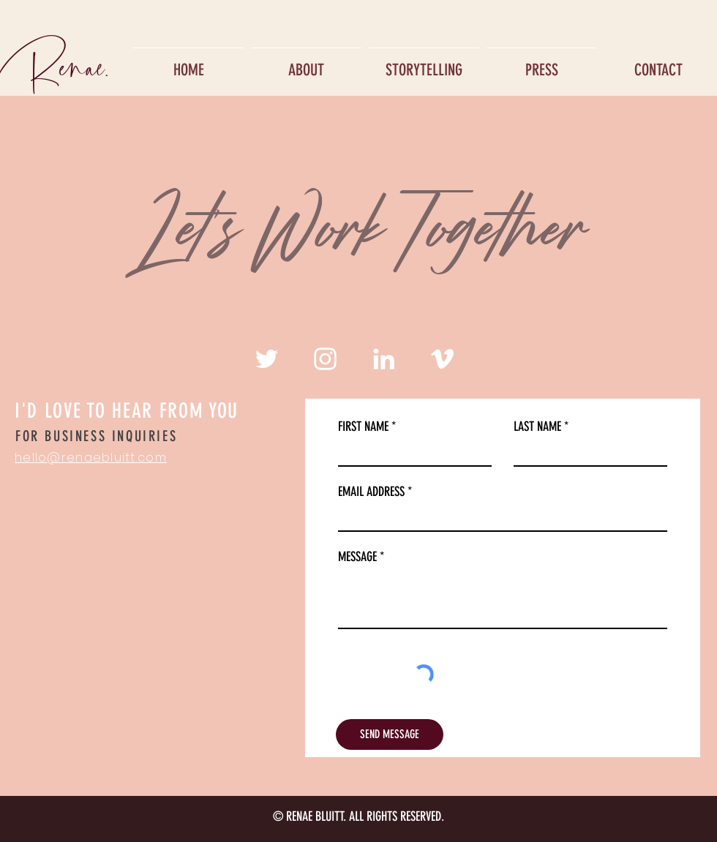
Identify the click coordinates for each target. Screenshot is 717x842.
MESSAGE (357, 556)
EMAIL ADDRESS (371, 491)
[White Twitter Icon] (267, 359)
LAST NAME (537, 426)
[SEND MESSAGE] (389, 734)
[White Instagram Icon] (325, 359)
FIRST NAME (363, 426)
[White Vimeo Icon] (442, 359)
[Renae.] (56, 63)
